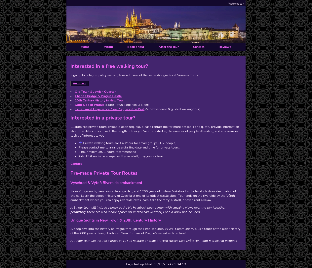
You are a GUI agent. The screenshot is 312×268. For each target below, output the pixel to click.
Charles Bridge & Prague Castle (98, 96)
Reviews (225, 47)
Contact (198, 47)
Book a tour (135, 47)
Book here (79, 83)
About (108, 47)
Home (85, 47)
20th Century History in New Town (100, 100)
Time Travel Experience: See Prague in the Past (109, 109)
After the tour (169, 47)
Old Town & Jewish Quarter (95, 92)
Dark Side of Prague (89, 105)
